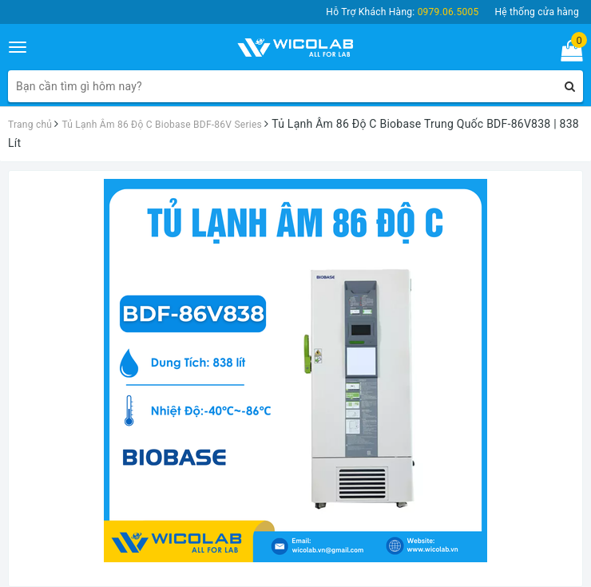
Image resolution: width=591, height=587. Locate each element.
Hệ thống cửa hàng (536, 12)
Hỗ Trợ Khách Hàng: (402, 12)
